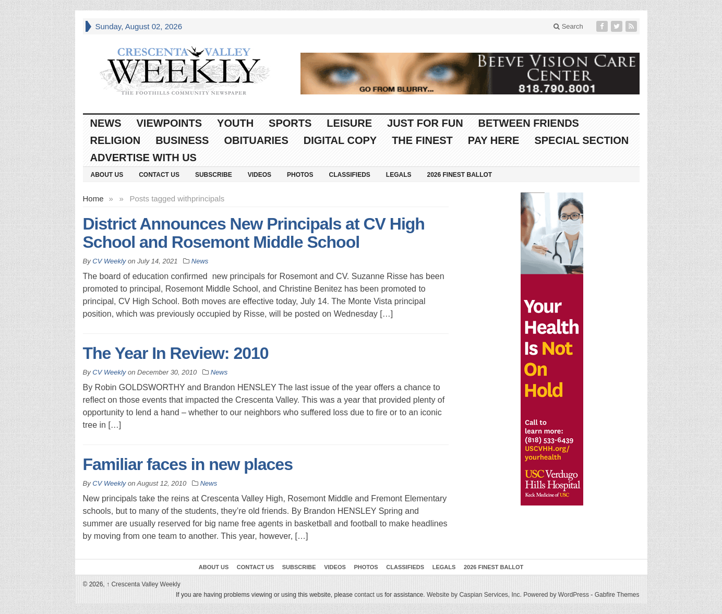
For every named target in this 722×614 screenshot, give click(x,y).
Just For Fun (425, 123)
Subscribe (213, 174)
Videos (259, 174)
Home (93, 198)
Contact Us (159, 174)
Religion (115, 140)
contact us (368, 594)
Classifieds (349, 174)
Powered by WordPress (556, 594)
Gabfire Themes (617, 594)
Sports (290, 123)
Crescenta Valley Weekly (143, 584)
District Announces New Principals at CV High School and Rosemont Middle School (254, 232)
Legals (399, 174)
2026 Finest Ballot (459, 174)
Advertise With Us (143, 157)
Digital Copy (340, 140)
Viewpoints (169, 123)
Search (568, 26)
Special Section (581, 140)
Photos (300, 174)
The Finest (422, 140)
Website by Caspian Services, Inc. (474, 594)
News (106, 123)
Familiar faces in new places (188, 464)
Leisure (349, 123)
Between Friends (528, 123)
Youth (235, 123)
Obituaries (256, 140)
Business (182, 140)
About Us (107, 174)
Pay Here (494, 140)
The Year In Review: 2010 (176, 353)
